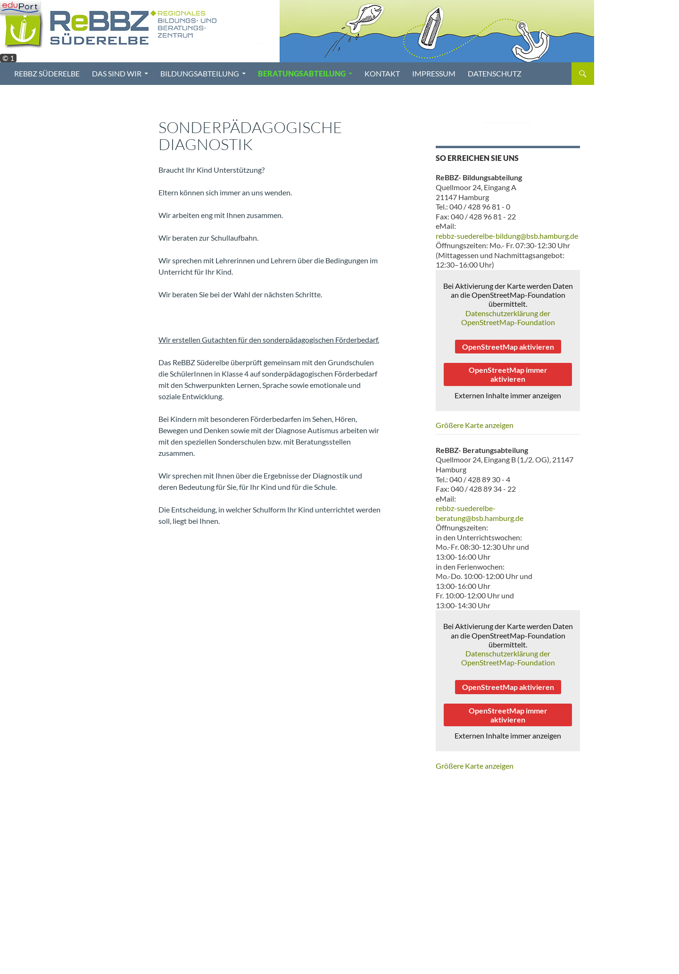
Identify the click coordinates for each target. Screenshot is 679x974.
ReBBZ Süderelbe (47, 73)
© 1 (8, 58)
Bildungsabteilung (199, 73)
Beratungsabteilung (302, 73)
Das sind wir (116, 73)
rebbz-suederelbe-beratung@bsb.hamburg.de (479, 513)
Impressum (433, 73)
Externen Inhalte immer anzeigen (508, 395)
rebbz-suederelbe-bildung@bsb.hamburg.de (507, 235)
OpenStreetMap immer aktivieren (508, 374)
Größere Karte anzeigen (474, 424)
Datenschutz (495, 73)
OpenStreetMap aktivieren (508, 346)
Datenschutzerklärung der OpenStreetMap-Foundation (508, 318)
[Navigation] (20, 7)
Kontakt (382, 73)
